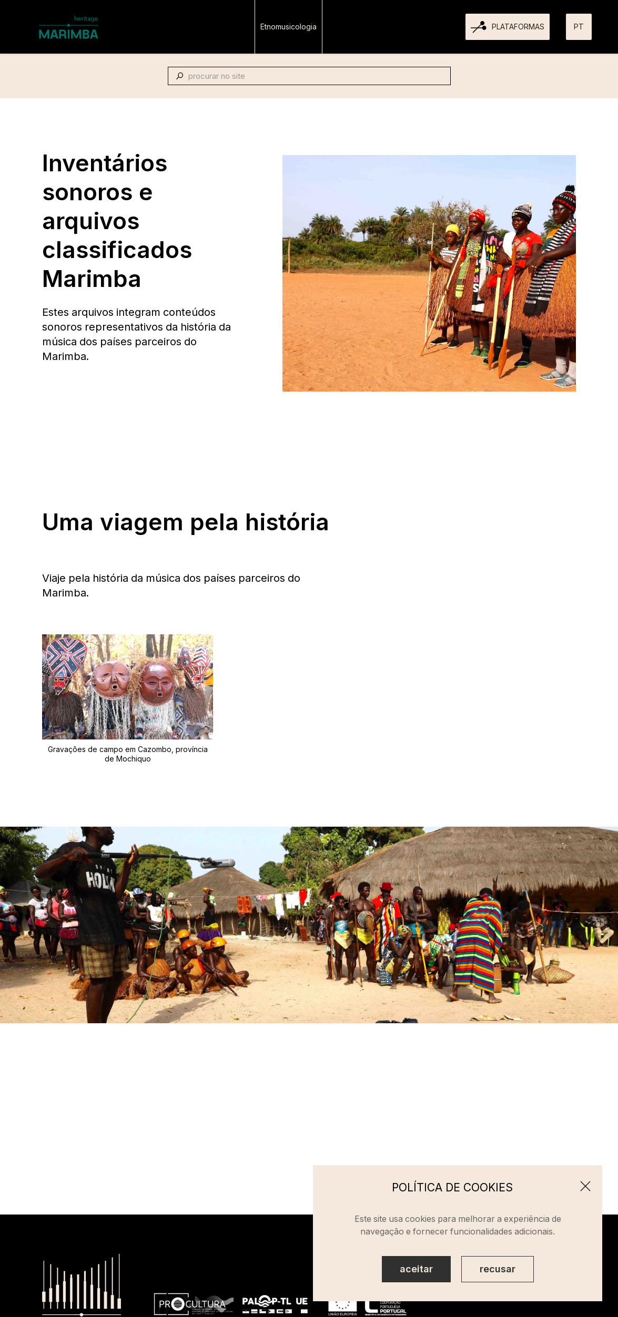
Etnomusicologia (288, 26)
